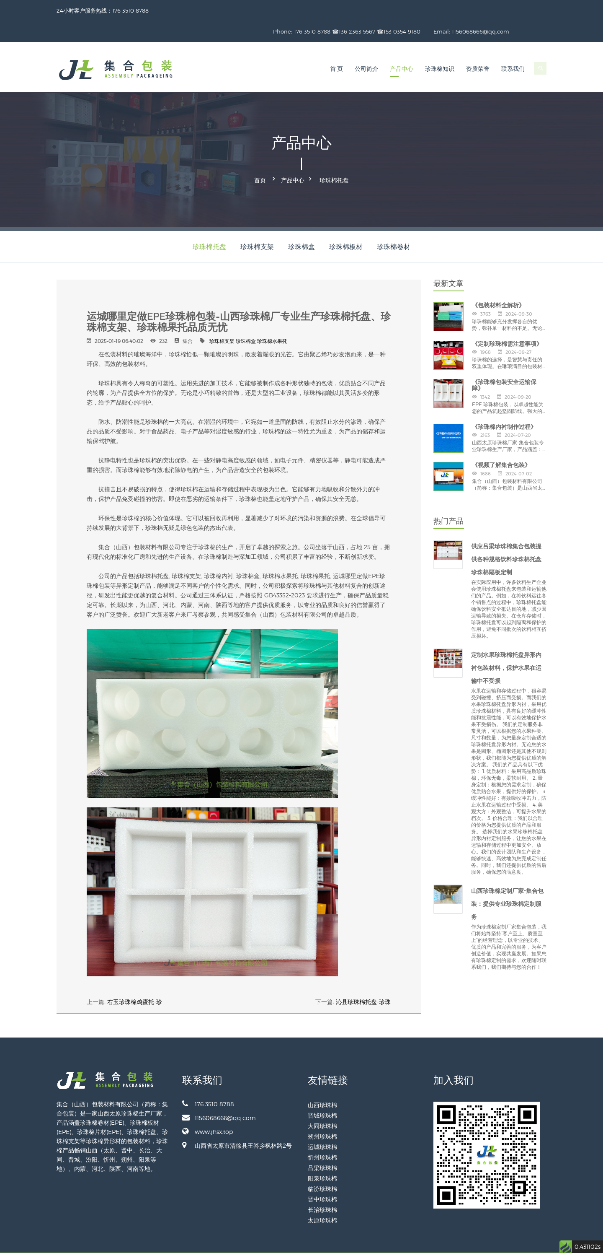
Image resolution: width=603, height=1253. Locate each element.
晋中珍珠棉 (322, 1175)
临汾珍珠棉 (322, 1164)
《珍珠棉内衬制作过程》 (504, 402)
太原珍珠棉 (322, 1196)
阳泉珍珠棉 (322, 1154)
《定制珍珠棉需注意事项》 (507, 319)
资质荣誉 (478, 48)
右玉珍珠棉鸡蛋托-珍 (134, 978)
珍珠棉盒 (301, 222)
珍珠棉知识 (439, 48)
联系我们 (513, 48)
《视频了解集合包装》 (501, 441)
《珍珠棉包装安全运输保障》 (504, 361)
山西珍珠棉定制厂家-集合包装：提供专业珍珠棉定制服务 (507, 880)
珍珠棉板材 (346, 222)
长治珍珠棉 (322, 1185)
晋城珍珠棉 (322, 1091)
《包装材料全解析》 (498, 281)
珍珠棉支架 (257, 222)
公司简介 (366, 48)
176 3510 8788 (208, 1080)
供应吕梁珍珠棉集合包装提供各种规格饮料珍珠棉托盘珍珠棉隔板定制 (506, 535)
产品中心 (401, 48)
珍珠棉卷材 (393, 222)
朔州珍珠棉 (322, 1112)
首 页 (336, 48)
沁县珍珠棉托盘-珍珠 (363, 978)
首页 (260, 157)
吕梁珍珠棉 (322, 1143)
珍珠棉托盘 (334, 157)
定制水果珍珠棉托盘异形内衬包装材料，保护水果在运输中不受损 (506, 644)
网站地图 (536, 1240)
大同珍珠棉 (322, 1101)
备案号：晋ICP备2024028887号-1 (486, 1240)
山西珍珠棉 (322, 1080)
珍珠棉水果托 (272, 317)
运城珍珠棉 (322, 1122)
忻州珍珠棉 (322, 1133)
